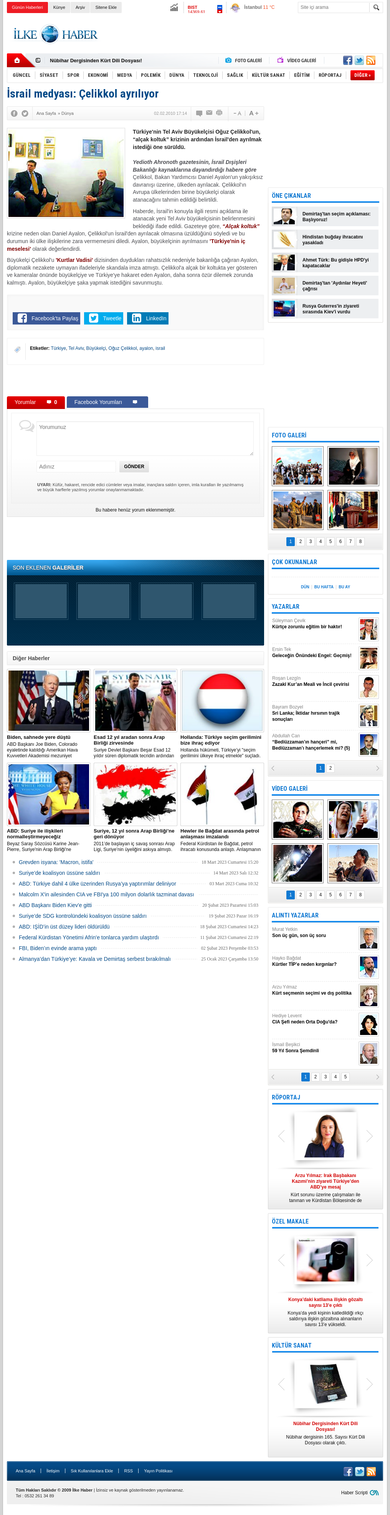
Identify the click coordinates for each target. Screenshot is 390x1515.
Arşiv (80, 7)
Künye (59, 7)
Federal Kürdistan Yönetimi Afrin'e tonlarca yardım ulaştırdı (89, 937)
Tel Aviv (76, 348)
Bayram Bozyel (314, 713)
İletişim (52, 1471)
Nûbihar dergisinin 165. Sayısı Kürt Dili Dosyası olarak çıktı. (325, 1433)
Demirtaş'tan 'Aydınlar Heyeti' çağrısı (334, 285)
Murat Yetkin (314, 933)
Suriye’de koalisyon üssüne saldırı (59, 873)
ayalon (146, 348)
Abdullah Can (314, 742)
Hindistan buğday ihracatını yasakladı (332, 239)
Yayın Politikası (158, 1471)
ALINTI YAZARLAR (295, 915)
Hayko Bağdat (314, 961)
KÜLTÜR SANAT (292, 1345)
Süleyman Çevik (314, 624)
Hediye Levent (314, 1019)
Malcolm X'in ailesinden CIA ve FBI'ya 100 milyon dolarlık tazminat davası (106, 894)
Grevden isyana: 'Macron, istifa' (56, 862)
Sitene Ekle (106, 7)
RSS (128, 1471)
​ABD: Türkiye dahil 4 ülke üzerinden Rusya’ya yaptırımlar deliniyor (97, 884)
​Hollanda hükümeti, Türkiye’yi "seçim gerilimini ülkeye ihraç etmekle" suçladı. (222, 746)
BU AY (344, 587)
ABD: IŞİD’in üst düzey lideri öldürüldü (64, 927)
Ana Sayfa (25, 1471)
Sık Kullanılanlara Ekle (92, 1471)
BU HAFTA (324, 587)
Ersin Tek (314, 653)
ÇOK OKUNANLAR (294, 562)
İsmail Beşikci (314, 1048)
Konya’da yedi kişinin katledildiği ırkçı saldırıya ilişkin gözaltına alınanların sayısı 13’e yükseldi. (325, 1312)
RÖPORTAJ (286, 1097)
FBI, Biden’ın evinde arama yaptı (58, 948)
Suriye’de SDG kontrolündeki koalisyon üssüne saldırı (83, 916)
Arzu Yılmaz (314, 990)
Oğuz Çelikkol (123, 348)
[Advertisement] (243, 34)
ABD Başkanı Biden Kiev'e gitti (55, 905)
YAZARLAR (285, 606)
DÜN (305, 587)
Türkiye (58, 348)
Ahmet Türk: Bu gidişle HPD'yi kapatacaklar (335, 262)
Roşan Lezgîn (314, 681)
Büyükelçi (96, 348)
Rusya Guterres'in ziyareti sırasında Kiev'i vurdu (330, 309)
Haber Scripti (354, 1492)
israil (160, 348)
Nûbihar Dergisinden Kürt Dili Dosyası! (96, 60)
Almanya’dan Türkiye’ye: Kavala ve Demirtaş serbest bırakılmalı (95, 959)
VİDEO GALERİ (289, 788)
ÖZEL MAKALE (290, 1221)
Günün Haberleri (27, 7)
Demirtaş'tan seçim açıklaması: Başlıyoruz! (336, 216)
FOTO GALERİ (289, 435)
